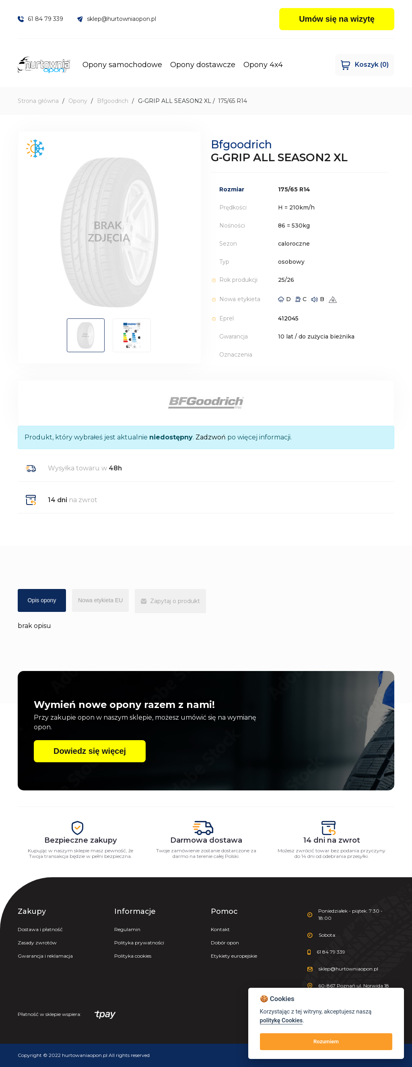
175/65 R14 (232, 101)
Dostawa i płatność (40, 929)
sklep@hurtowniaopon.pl (117, 19)
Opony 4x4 (266, 64)
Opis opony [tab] (42, 600)
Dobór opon (225, 943)
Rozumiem (326, 1041)
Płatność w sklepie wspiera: (67, 1015)
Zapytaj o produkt (170, 601)
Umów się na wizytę (337, 18)
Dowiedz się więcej (90, 751)
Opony (77, 101)
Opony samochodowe (126, 64)
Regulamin (127, 929)
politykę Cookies (281, 1020)
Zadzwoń (211, 437)
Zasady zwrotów (37, 943)
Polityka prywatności (139, 943)
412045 (288, 318)
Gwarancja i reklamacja (45, 956)
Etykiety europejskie (234, 956)
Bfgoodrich (112, 101)
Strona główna (38, 101)
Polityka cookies (132, 956)
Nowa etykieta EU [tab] (100, 600)
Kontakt (220, 929)
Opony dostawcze (206, 64)
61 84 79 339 (40, 19)
